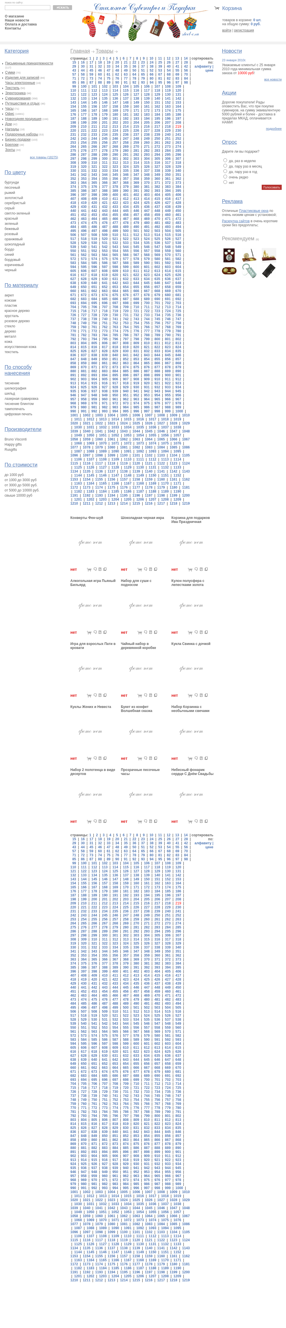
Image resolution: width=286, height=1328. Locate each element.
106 (147, 86)
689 (147, 299)
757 (168, 323)
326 (147, 167)
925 (84, 387)
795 (105, 339)
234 (105, 135)
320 (84, 167)
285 (178, 151)
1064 (148, 439)
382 (157, 187)
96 (168, 82)
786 (126, 335)
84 (186, 78)
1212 (99, 503)
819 (126, 347)
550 (73, 251)
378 (115, 187)
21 (126, 62)
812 (168, 343)
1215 (136, 503)
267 (105, 147)
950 (115, 395)
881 (84, 371)
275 (73, 151)
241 (178, 135)
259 (136, 143)
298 (84, 159)
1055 (152, 435)
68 (168, 74)
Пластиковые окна (254, 211)
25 (160, 62)
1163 (78, 483)
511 (126, 235)
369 (136, 183)
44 (83, 70)
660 (73, 291)
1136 (99, 471)
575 (105, 259)
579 (147, 259)
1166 (115, 483)
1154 (86, 479)
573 (84, 259)
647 (168, 283)
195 (157, 119)
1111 (140, 459)
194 (147, 119)
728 (94, 315)
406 (178, 195)
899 (157, 375)
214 (126, 127)
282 (147, 151)
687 (126, 299)
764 (126, 327)
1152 (177, 475)
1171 (177, 483)
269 (126, 147)
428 (178, 203)
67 (160, 74)
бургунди (12, 182)
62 (117, 74)
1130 (140, 467)
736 (178, 315)
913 (73, 383)
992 (94, 411)
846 (178, 355)
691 (168, 299)
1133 (177, 467)
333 (105, 171)
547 (157, 247)
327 (157, 167)
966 (168, 399)
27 (177, 62)
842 (136, 355)
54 (168, 70)
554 (115, 251)
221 (84, 131)
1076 (177, 443)
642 (115, 283)
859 (84, 363)
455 (115, 215)
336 (136, 171)
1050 (90, 435)
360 (157, 179)
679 (157, 295)
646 (157, 283)
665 (126, 291)
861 (105, 363)
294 (157, 155)
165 (73, 111)
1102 (148, 455)
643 (126, 283)
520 (105, 239)
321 (94, 167)
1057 (177, 435)
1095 (177, 451)
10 (151, 58)
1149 (140, 475)
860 (94, 363)
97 (177, 82)
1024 (124, 423)
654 (126, 287)
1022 (99, 423)
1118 (111, 463)
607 (94, 271)
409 (94, 199)
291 (126, 155)
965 (157, 399)
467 (126, 219)
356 (115, 179)
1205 (128, 499)
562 (84, 255)
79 (143, 78)
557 (147, 251)
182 (136, 115)
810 (147, 343)
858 (73, 363)
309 (84, 163)
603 (168, 267)
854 (147, 359)
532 (115, 243)
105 (136, 86)
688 (136, 299)
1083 (148, 447)
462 (73, 219)
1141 (161, 471)
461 (178, 215)
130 (168, 95)
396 (73, 195)
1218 (173, 503)
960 (105, 399)
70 (186, 74)
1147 (115, 475)
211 (94, 127)
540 (84, 247)
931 (147, 387)
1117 (99, 463)
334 (115, 171)
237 (136, 135)
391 (136, 191)
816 (94, 347)
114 (115, 90)
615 (178, 271)
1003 (99, 415)
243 (84, 139)
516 (178, 235)
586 (105, 263)
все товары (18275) (44, 157)
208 (178, 123)
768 (168, 327)
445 (126, 211)
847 (73, 359)
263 (178, 143)
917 (115, 383)
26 (168, 62)
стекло (10, 326)
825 (73, 351)
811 (157, 343)
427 (168, 203)
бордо (9, 249)
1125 (78, 467)
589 (136, 263)
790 (168, 335)
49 (126, 70)
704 (73, 307)
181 (126, 115)
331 (84, 171)
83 (177, 78)
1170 (165, 483)
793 (84, 339)
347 (136, 175)
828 (105, 351)
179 (105, 115)
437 (157, 207)
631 (115, 279)
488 (115, 227)
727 (84, 315)
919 (136, 383)
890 (178, 371)
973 (126, 403)
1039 (74, 431)
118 (157, 90)
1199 (173, 495)
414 (147, 199)
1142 (173, 471)
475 (94, 223)
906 (115, 379)
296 (178, 155)
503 (157, 231)
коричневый (14, 265)
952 (136, 395)
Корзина (232, 8)
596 (94, 267)
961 (115, 399)
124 (105, 95)
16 (83, 62)
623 (147, 275)
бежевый (12, 229)
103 (115, 86)
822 (157, 347)
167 (94, 111)
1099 (111, 455)
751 (105, 323)
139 (147, 99)
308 (73, 163)
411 (115, 199)
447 (147, 211)
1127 (103, 467)
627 (73, 279)
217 (157, 127)
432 (105, 207)
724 (168, 311)
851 (115, 359)
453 (94, 215)
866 (157, 363)
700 (147, 303)
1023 (111, 423)
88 (100, 82)
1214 (124, 503)
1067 (186, 439)
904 (94, 379)
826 (84, 351)
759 (73, 327)
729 (105, 315)
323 (115, 167)
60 (100, 74)
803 (73, 343)
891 (73, 375)
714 (178, 307)
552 (94, 251)
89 (108, 82)
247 (126, 139)
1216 (148, 503)
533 (126, 243)
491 (147, 227)
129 (157, 95)
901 (178, 375)
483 (178, 223)
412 (126, 199)
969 (84, 403)
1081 (124, 447)
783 (94, 335)
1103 (161, 455)
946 (73, 395)
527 (178, 239)
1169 (152, 483)
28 (186, 62)
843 (147, 355)
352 (73, 179)
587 (115, 263)
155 (84, 107)
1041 (99, 431)
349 (157, 175)
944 (168, 391)
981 (94, 407)
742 (126, 319)
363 (73, 183)
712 (157, 307)
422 (115, 203)
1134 (74, 471)
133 (84, 99)
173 (157, 111)
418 (73, 203)
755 (147, 323)
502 (147, 231)
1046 (161, 431)
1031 (90, 427)
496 (84, 231)
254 (84, 143)
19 (108, 62)
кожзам (10, 300)
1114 (177, 459)
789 (157, 335)
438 (168, 207)
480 (147, 223)
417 (178, 199)
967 (178, 399)
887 (147, 371)
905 (105, 379)
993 (105, 411)
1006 (136, 415)
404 (157, 195)
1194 (111, 495)
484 (73, 227)
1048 (186, 431)
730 (115, 315)
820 (136, 347)
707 (105, 307)
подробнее (274, 128)
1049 (78, 435)
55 (177, 70)
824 (178, 347)
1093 (152, 451)
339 (168, 171)
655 (136, 287)
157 (105, 107)
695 (94, 303)
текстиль (12, 352)
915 (94, 383)
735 (168, 315)
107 (157, 86)
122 (84, 95)
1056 (165, 435)
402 (136, 195)
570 (168, 255)
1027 (161, 423)
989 (178, 407)
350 (168, 175)
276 (84, 151)
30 (83, 66)
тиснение (12, 383)
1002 (86, 415)
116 (136, 90)
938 (105, 391)
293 (147, 155)
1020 (74, 423)
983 (115, 407)
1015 (128, 419)
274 (178, 147)
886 (136, 371)
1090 (115, 451)
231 (73, 135)
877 (157, 367)
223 (105, 131)
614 (168, 271)
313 (126, 163)
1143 (186, 471)
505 (178, 231)
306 (168, 159)
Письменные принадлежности (29, 63)
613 (157, 271)
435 (136, 207)
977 (168, 403)
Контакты (13, 28)
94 (151, 82)
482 (168, 223)
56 (186, 70)
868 (178, 363)
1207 (152, 499)
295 (168, 155)
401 (126, 195)
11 (160, 58)
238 (147, 135)
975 (147, 403)
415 (157, 199)
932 (157, 387)
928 (115, 387)
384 (178, 187)
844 (157, 355)
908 (136, 379)
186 (178, 115)
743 (136, 319)
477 (115, 223)
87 (91, 82)
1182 (78, 491)
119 (168, 90)
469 (147, 219)
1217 (161, 503)
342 (84, 175)
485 (84, 227)
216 (147, 127)
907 (126, 379)
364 (84, 183)
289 (105, 155)
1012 (90, 419)
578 (136, 259)
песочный (12, 188)
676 (126, 295)
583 (73, 263)
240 (168, 135)
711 (147, 307)
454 (105, 215)
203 (126, 123)
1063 (136, 439)
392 (147, 191)
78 (134, 78)
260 (147, 143)
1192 (86, 495)
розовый (11, 234)
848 (84, 359)
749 (84, 323)
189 (94, 119)
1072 (128, 443)
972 (115, 403)
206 (157, 123)
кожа (8, 342)
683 (84, 299)
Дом (8, 124)
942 (147, 391)
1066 (173, 439)
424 (136, 203)
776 (136, 331)
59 (91, 74)
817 (105, 347)
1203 (103, 499)
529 (84, 243)
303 (136, 159)
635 (157, 279)
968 (73, 403)
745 (157, 319)
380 (136, 187)
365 (94, 183)
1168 (140, 483)
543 (115, 247)
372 (168, 183)
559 (168, 251)
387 (94, 191)
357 (126, 179)
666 (136, 291)
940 (126, 391)
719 (115, 311)
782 (84, 335)
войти (226, 30)
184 (157, 115)
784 (105, 335)
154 (73, 107)
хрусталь (12, 316)
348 (147, 175)
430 (84, 207)
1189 (165, 491)
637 (178, 279)
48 (117, 70)
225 (126, 131)
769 (178, 327)
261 (157, 143)
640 (94, 283)
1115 (74, 463)
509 (105, 235)
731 (126, 315)
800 (157, 339)
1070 (103, 443)
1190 (177, 491)
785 (115, 335)
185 (168, 115)
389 (115, 191)
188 (84, 119)
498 (105, 231)
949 (105, 395)
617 (84, 275)
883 (105, 371)
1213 (111, 503)
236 (126, 135)
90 (117, 82)
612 (147, 271)
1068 (78, 443)
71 (74, 78)
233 (94, 135)
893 (94, 375)
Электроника (15, 93)
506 (73, 235)
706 (94, 307)
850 (105, 359)
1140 (148, 471)
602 (157, 267)
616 (73, 275)
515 (168, 235)
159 (126, 107)
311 (105, 163)
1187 (140, 491)
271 (147, 147)
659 (178, 287)
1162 (186, 479)
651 (94, 287)
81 (160, 78)
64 (134, 74)
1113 (165, 459)
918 (126, 383)
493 (168, 227)
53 (160, 70)
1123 (173, 463)
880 (73, 371)
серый (10, 208)
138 (136, 99)
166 (84, 111)
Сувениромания (18, 98)
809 (136, 343)
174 (168, 111)
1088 (90, 451)
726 (73, 315)
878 (168, 367)
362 (178, 179)
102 (105, 86)
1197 (148, 495)
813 (178, 343)
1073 (140, 443)
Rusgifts (11, 450)
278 (105, 151)
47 (108, 70)
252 (178, 139)
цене (209, 70)
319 (73, 167)
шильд (10, 393)
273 (168, 147)
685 (105, 299)
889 (168, 371)
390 (126, 191)
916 (105, 383)
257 (115, 143)
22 (134, 62)
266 (94, 147)
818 (115, 347)
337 (147, 171)
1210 (74, 503)
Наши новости (17, 20)
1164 (90, 483)
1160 (161, 479)
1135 (86, 471)
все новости (273, 79)
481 (157, 223)
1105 (186, 455)
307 (178, 159)
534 (136, 243)
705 (84, 307)
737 (73, 319)
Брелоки (12, 145)
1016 (140, 419)
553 (105, 251)
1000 (179, 411)
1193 (99, 495)
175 (178, 111)
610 (126, 271)
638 (73, 283)
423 (126, 203)
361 (168, 179)
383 (168, 187)
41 (177, 66)
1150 (152, 475)
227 (147, 131)
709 (126, 307)
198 (73, 123)
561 (73, 255)
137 (126, 99)
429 (73, 207)
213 (115, 127)
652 (105, 287)
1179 (161, 487)
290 (115, 155)
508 (94, 235)
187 (73, 119)
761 (94, 327)
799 (147, 339)
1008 (161, 415)
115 (126, 90)
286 (73, 155)
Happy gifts (13, 444)
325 (136, 167)
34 (117, 66)
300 (105, 159)
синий (9, 255)
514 (157, 235)
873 (115, 367)
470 (157, 219)
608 (105, 271)
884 (115, 371)
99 (74, 86)
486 (94, 227)
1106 (78, 459)
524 (147, 239)
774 (115, 331)
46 (100, 70)
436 (147, 207)
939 (115, 391)
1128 (115, 467)
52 (151, 70)
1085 (173, 447)
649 (73, 287)
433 (115, 207)
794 (94, 339)
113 (105, 90)
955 (168, 395)
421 (105, 203)
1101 (136, 455)
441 (84, 211)
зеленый (11, 224)
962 (126, 399)
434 (126, 207)
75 (108, 78)
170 (126, 111)
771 (84, 331)
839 (105, 355)
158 (115, 107)
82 (168, 78)
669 (168, 291)
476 (105, 223)
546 (147, 247)
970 (94, 403)
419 (84, 203)
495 (73, 231)
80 (151, 78)
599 (126, 267)
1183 (90, 491)
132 (73, 99)
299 (94, 159)
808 (126, 343)
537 (168, 243)
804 (84, 343)
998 (157, 411)
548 (168, 247)
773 (105, 331)
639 (84, 283)
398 (94, 195)
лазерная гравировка (21, 399)
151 (157, 103)
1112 (152, 459)
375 (84, 187)
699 (136, 303)
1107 (90, 459)
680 (168, 295)
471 (168, 219)
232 (84, 135)
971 (105, 403)
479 (136, 223)
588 (126, 263)
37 (143, 66)
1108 (103, 459)
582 (178, 259)
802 (178, 339)
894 (105, 375)
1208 (165, 499)
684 (94, 299)
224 (115, 131)
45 (91, 70)
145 (94, 103)
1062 (124, 439)
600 (136, 267)
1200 (186, 495)
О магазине (14, 16)
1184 (103, 491)
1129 (128, 467)
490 (136, 227)
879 (178, 367)
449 (168, 211)
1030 (78, 427)
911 (168, 379)
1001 (74, 415)
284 (168, 151)
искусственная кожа (20, 347)
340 (178, 171)
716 (84, 311)
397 (84, 195)
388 (105, 191)
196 (168, 119)
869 (73, 367)
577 (126, 259)
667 (147, 291)
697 (115, 303)
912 (178, 379)
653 (115, 287)
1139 (136, 471)
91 (126, 82)
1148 (128, 475)
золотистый (14, 198)
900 (168, 375)
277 (94, 151)
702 (168, 303)
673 (94, 295)
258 (126, 143)
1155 (99, 479)
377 (105, 187)
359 (147, 179)
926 (94, 387)
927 (105, 387)
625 (168, 275)
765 (136, 327)
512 (136, 235)
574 (94, 259)
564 (105, 255)
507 (84, 235)
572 (73, 259)
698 (126, 303)
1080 (111, 447)
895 (115, 375)
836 (73, 355)
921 (157, 383)
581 (168, 259)
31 (91, 66)
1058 (74, 439)
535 (147, 243)
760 (84, 327)
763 (115, 327)
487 (105, 227)
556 (136, 251)
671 (73, 295)
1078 (86, 447)
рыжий (10, 193)
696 (105, 303)
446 (136, 211)
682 (73, 299)
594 (73, 267)
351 (178, 175)
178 (94, 115)
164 (178, 107)
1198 (161, 495)
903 (84, 379)
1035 (140, 427)
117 (147, 90)
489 (126, 227)
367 (115, 183)
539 (73, 247)
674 (105, 295)
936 (84, 391)
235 (115, 135)
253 (73, 143)
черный (11, 270)
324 (126, 167)
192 (126, 119)
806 (105, 343)
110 (73, 90)
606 (84, 271)
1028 (173, 423)
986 (147, 407)
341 (73, 175)
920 (147, 383)
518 (84, 239)
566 (126, 255)
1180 (173, 487)
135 (105, 99)
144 (84, 103)
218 (168, 127)
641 (105, 283)
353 (84, 179)
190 (105, 119)
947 (84, 395)
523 (136, 239)
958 (84, 399)
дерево (10, 331)
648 (178, 283)
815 (84, 347)
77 (126, 78)
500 (126, 231)
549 (178, 247)
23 (143, 62)
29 (74, 66)
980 (84, 407)
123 (94, 95)
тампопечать (15, 409)
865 (147, 363)
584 (84, 263)
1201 (78, 499)
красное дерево (17, 311)
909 (147, 379)
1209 (177, 499)
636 (168, 279)
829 (115, 351)
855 (157, 359)
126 (126, 95)
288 (94, 155)
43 (74, 70)
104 (126, 86)
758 (178, 323)
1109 (115, 459)
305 (157, 159)
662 (94, 291)
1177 (136, 487)
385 (73, 191)
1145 (90, 475)
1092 (140, 451)
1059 (86, 439)
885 (126, 371)
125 (115, 95)
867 (168, 363)
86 (83, 82)
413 (136, 199)
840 (115, 355)
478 (126, 223)
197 (178, 119)
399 (105, 195)
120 (178, 90)
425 (147, 203)
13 (177, 58)
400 (115, 195)
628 (84, 279)
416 (168, 199)
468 (136, 219)
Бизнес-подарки (18, 139)
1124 (186, 463)
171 (136, 111)
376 (94, 187)
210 (84, 127)
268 (115, 147)
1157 (124, 479)
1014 (115, 419)
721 (136, 311)
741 (115, 319)
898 (147, 375)
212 (105, 127)
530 (94, 243)
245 (105, 139)
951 (126, 395)
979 (73, 407)
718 (105, 311)
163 (168, 107)
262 (168, 143)
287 (84, 155)
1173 (86, 487)
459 (157, 215)
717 (94, 311)
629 (94, 279)
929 (126, 387)
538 (178, 243)
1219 (186, 503)
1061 (111, 439)
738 (84, 319)
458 (147, 215)
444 (115, 211)
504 (168, 231)
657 (157, 287)
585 (94, 263)
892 (84, 375)
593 (178, 263)
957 (73, 399)
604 (178, 267)
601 (147, 267)
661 (84, 291)
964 (147, 399)
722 (147, 311)
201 (105, 123)
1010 (186, 415)
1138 (124, 471)
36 (134, 66)
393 (157, 191)
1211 (86, 503)
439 (178, 207)
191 (115, 119)
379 (126, 187)
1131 (152, 467)
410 (105, 199)
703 (178, 303)
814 (73, 347)
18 (100, 62)
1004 (111, 415)
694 (84, 303)
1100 (124, 455)
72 (83, 78)
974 (136, 403)
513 (147, 235)
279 (115, 151)
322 (105, 167)
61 (108, 74)
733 (147, 315)
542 (105, 247)
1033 (115, 427)
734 (157, 315)
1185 (115, 491)
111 (84, 90)
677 (136, 295)
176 (73, 115)
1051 (103, 435)
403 (147, 195)
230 (178, 131)
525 (157, 239)
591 (157, 263)
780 (178, 331)
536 (157, 243)
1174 (99, 487)
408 (84, 199)
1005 (124, 415)
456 (126, 215)
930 (136, 387)
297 (73, 159)
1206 (140, 499)
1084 (161, 447)
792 (73, 339)
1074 (152, 443)
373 (178, 183)
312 (115, 163)
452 (84, 215)
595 (84, 267)
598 (115, 267)
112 (94, 90)
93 (143, 82)
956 (178, 395)
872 (105, 367)
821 (147, 347)
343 (94, 175)
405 (168, 195)
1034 (128, 427)
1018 (165, 419)
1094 (165, 451)
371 (157, 183)
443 (105, 211)
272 (157, 147)
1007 (148, 415)
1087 (78, 451)
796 (115, 339)
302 (126, 159)
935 (73, 391)
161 (147, 107)
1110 (128, 459)
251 (168, 139)
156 (94, 107)
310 (94, 163)
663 (105, 291)
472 (178, 219)
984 (126, 407)
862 (115, 363)
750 (94, 323)
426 (157, 203)
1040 (86, 431)
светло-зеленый (17, 213)
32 (100, 66)
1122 (161, 463)
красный (11, 219)
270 (136, 147)
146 (105, 103)
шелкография (15, 388)
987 (157, 407)
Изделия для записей (22, 78)
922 (168, 383)
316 (157, 163)
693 (73, 303)
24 (151, 62)
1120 (136, 463)
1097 (86, 455)
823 (168, 347)
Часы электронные (20, 83)
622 (136, 275)
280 (126, 151)
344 (105, 175)
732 (136, 315)
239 (157, 135)
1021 (86, 423)
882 (94, 371)
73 (91, 78)
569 (157, 255)
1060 (99, 439)
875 (136, 367)
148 (126, 103)
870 (84, 367)
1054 (140, 435)
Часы (9, 109)
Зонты (10, 150)
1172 (74, 487)
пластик (11, 306)
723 (157, 311)
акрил (9, 295)
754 (136, 323)
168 (105, 111)
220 (73, 131)
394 (168, 191)
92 (134, 82)
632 (126, 279)
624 (157, 275)
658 (168, 287)
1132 (165, 467)
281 (136, 151)
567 (136, 255)
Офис (9, 114)
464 (94, 219)
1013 (103, 419)
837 (84, 355)
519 (94, 239)
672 (84, 295)
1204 (115, 499)
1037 (165, 427)
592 (168, 263)
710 (136, 307)
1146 (103, 475)
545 (136, 247)
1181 (186, 487)
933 (168, 387)
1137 (111, 471)
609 (115, 271)
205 (147, 123)
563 (94, 255)
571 (178, 255)
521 (115, 239)
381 (147, 187)
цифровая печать (18, 414)
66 (151, 74)
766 (147, 327)
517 (73, 239)
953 (147, 395)
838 (94, 355)
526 (168, 239)
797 (126, 339)
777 (147, 331)
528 (73, 243)
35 (126, 66)
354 (94, 179)
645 (147, 283)
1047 (173, 431)
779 (168, 331)
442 (94, 211)
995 (126, 411)
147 (115, 103)
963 (136, 399)
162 (157, 107)
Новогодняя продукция (23, 119)
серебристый (15, 203)
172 (147, 111)
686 (115, 299)
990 (73, 411)
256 (105, 143)
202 (115, 123)
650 (84, 287)
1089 (103, 451)
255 (94, 143)
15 (74, 62)
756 (157, 323)
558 (157, 251)
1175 (111, 487)
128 (147, 95)
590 (147, 263)
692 (178, 299)
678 (147, 295)
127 (136, 95)
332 (94, 171)
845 (168, 355)
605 (73, 271)
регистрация (244, 30)
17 (91, 62)
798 (136, 339)
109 (178, 86)
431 (94, 207)
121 (73, 95)
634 (147, 279)
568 (147, 255)
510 (115, 235)
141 (168, 99)
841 (126, 355)
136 (115, 99)
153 (178, 103)
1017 (152, 419)
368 (126, 183)
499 (115, 231)
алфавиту (202, 66)
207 (168, 123)
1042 (111, 431)
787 (136, 335)
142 (178, 99)
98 (186, 82)
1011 (78, 419)
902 (73, 379)
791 (178, 335)
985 (136, 407)
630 (105, 279)
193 (136, 119)
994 (115, 411)
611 (136, 271)
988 (168, 407)
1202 (90, 499)
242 (73, 139)
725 (178, 311)
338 (157, 171)
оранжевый (14, 239)
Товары (105, 51)
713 (168, 307)
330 (73, 171)
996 (136, 411)
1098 (99, 455)
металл (10, 337)
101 (94, 86)
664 (115, 291)
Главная (80, 51)
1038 (177, 427)
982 (105, 407)
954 (157, 395)
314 (136, 163)
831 (136, 351)
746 (168, 319)
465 (105, 219)
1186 (128, 491)
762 (105, 327)
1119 (124, 463)
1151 (165, 475)
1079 (99, 447)
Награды (12, 129)
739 (94, 319)
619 (105, 275)
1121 (148, 463)
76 (117, 78)
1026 (148, 423)
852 (126, 359)
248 (136, 139)
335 (126, 171)
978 (178, 403)
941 (136, 391)
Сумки (10, 72)
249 (147, 139)
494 (178, 227)
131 (178, 95)
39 (160, 66)
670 (178, 291)
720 (126, 311)
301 (115, 159)
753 (126, 323)
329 (178, 167)
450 (178, 211)
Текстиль (12, 88)
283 (157, 151)
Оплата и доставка (21, 24)
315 (147, 163)
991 (84, 411)
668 (157, 291)
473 (73, 223)
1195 (124, 495)
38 (151, 66)
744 (147, 319)
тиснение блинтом (19, 404)
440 (73, 211)
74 (100, 78)
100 (84, 86)
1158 (136, 479)
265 (84, 147)
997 (147, 411)
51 (143, 70)
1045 (148, 431)
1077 (74, 447)
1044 (136, 431)
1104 (173, 455)
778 (157, 331)
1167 (128, 483)
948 (94, 395)
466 (115, 219)
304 (147, 159)
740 (105, 319)
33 (108, 66)
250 (157, 139)
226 (136, 131)
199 (84, 123)
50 (134, 70)
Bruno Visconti (16, 439)
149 (136, 103)
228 (157, 131)
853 (136, 359)
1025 (136, 423)
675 (115, 295)
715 (73, 311)
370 (147, 183)
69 (177, 74)
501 (136, 231)
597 (105, 267)
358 (136, 179)
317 (168, 163)
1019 (177, 419)
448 (157, 211)
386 (84, 191)
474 (84, 223)
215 (136, 127)
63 (126, 74)
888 (157, 371)
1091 (128, 451)
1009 (173, 415)
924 (73, 387)
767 (157, 327)
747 (178, 319)
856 (168, 359)
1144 (78, 475)
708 (115, 307)
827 (94, 351)
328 (168, 167)
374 (73, 187)
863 (126, 363)
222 (94, 131)
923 (178, 383)
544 (126, 247)
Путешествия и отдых (22, 103)
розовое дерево (17, 321)
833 (157, 351)
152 (168, 103)
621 (126, 275)
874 (126, 367)
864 (136, 363)
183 (147, 115)
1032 (103, 427)
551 (84, 251)
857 (178, 359)
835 (178, 351)
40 (168, 66)
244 (94, 139)
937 (94, 391)
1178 (148, 487)
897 (136, 375)
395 (178, 191)
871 (94, 367)
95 (160, 82)
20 (117, 62)
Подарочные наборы (21, 134)
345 (115, 175)
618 (94, 275)
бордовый (12, 260)
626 (178, 275)
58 (83, 74)
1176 (124, 487)
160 (136, 107)
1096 (74, 455)
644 (136, 283)
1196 (136, 495)
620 (115, 275)
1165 (103, 483)
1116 (86, 463)
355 (105, 179)
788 (147, 335)
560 (178, 251)
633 (136, 279)
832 (147, 351)
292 (136, 155)
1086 (186, 447)
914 (84, 383)
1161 (173, 479)
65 (143, 74)
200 (94, 123)
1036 (152, 427)
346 (126, 175)
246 (115, 139)
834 (168, 351)
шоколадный (15, 244)
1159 (148, 479)
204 (136, 123)
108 (168, 86)
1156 (111, 479)
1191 (74, 495)
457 (136, 215)
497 (94, 231)
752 (115, 323)
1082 (136, 447)
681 (178, 295)
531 (105, 243)
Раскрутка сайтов (236, 221)
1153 (74, 479)
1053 (128, 435)
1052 (115, 435)
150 (147, 103)
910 (157, 379)
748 (73, 323)
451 (73, 215)
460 (168, 215)
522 (126, 239)
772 (94, 331)
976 (157, 403)
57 (74, 74)
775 (126, 331)
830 (126, 351)
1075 (165, 443)
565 (115, 255)
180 (115, 115)
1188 (152, 491)
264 (73, 147)
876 (147, 367)
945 (178, 391)
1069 (90, 443)
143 (73, 103)
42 (186, 66)
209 (73, 127)
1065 (161, 439)
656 (147, 287)
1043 (124, 431)
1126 (90, 467)
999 (168, 411)
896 (126, 375)
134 (94, 99)
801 (168, 339)
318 (178, 163)
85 (74, 82)
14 (186, 58)
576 (115, 259)
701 (157, 303)
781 (73, 335)
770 (73, 331)
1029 (186, 423)
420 (94, 203)
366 (105, 183)
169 (115, 111)
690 (157, 299)
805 (94, 343)
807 (115, 343)
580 (157, 259)
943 (157, 391)
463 (84, 219)
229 (168, 131)
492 (157, 227)
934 (178, 387)
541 (94, 247)
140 (157, 99)
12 (168, 58)
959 (94, 399)
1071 (115, 443)
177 (84, 115)
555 (126, 251)
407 (73, 199)
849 (94, 359)
